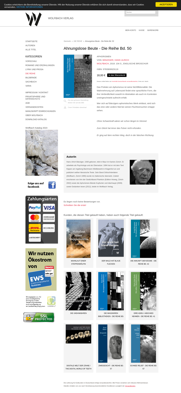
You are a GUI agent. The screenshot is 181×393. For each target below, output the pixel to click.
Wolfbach (103, 63)
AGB (27, 103)
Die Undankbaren (78, 313)
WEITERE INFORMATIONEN (29, 6)
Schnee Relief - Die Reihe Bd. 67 (143, 367)
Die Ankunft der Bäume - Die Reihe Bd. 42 (144, 262)
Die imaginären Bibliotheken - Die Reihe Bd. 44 (111, 314)
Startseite (31, 41)
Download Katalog (36, 119)
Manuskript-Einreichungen (40, 111)
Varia (28, 86)
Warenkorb (152, 30)
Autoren (30, 45)
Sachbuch (31, 82)
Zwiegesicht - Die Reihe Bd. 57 (110, 367)
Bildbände (31, 77)
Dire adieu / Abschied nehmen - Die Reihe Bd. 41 (143, 314)
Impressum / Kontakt (36, 92)
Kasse (142, 30)
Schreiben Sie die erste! (75, 205)
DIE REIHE (30, 73)
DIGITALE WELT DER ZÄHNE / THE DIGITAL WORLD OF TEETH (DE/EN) (78, 367)
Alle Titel (30, 49)
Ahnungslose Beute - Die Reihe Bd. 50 (99, 41)
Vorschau (31, 61)
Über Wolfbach (34, 115)
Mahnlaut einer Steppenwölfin (78, 262)
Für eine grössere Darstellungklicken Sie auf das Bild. (78, 101)
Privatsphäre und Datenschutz (35, 97)
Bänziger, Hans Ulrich (116, 60)
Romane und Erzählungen (39, 65)
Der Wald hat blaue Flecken (111, 262)
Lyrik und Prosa (34, 69)
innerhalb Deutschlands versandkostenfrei (125, 81)
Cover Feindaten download (77, 107)
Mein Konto (130, 30)
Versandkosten (34, 107)
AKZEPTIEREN (166, 4)
